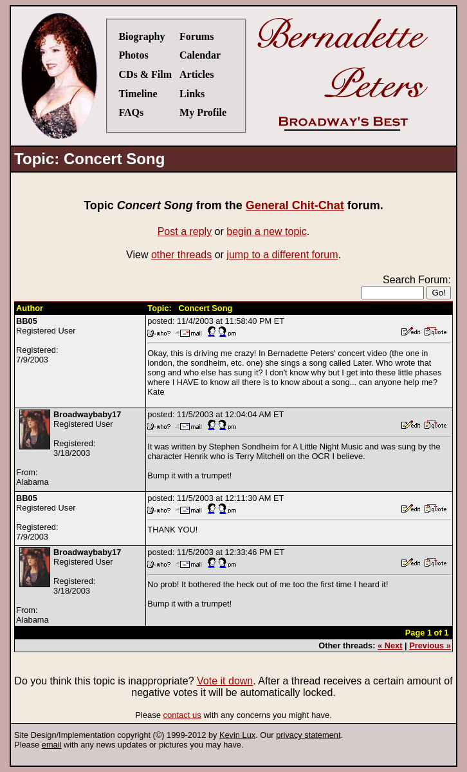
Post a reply (185, 231)
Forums (196, 36)
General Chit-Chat (295, 205)
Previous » (430, 645)
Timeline (137, 93)
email (52, 744)
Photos (133, 55)
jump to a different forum (282, 254)
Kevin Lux (237, 735)
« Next (390, 645)
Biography (141, 36)
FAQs (130, 112)
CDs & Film (145, 74)
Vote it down (225, 680)
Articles (196, 74)
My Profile (202, 112)
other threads (181, 254)
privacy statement (308, 735)
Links (192, 93)
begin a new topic (266, 231)
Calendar (200, 55)
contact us (182, 715)
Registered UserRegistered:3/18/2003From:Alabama (68, 448)
